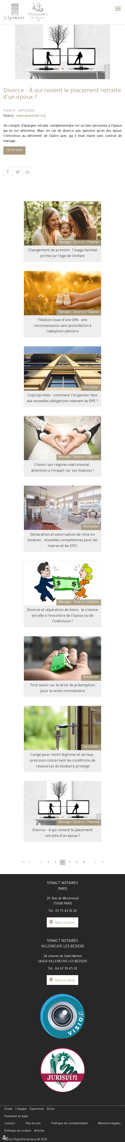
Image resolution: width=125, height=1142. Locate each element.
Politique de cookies (17, 1131)
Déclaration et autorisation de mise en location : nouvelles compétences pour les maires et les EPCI (62, 540)
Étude (8, 1109)
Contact (9, 1123)
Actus (51, 1109)
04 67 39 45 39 (66, 969)
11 (69, 862)
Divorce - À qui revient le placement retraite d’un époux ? (62, 833)
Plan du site (33, 1123)
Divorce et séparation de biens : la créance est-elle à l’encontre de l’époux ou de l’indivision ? (62, 616)
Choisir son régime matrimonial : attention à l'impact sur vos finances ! (62, 468)
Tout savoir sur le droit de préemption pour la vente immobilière (62, 688)
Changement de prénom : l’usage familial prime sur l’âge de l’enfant (62, 253)
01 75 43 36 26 (66, 911)
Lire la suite (14, 150)
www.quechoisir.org (30, 116)
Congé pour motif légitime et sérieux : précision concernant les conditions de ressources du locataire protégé (62, 761)
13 (84, 862)
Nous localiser (65, 923)
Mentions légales (109, 1123)
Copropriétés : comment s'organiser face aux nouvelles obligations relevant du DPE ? (62, 398)
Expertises (37, 1109)
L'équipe (21, 1109)
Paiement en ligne (16, 1116)
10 (62, 862)
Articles (39, 1131)
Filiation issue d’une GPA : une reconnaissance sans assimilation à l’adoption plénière (62, 326)
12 (77, 862)
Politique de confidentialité (69, 1123)
